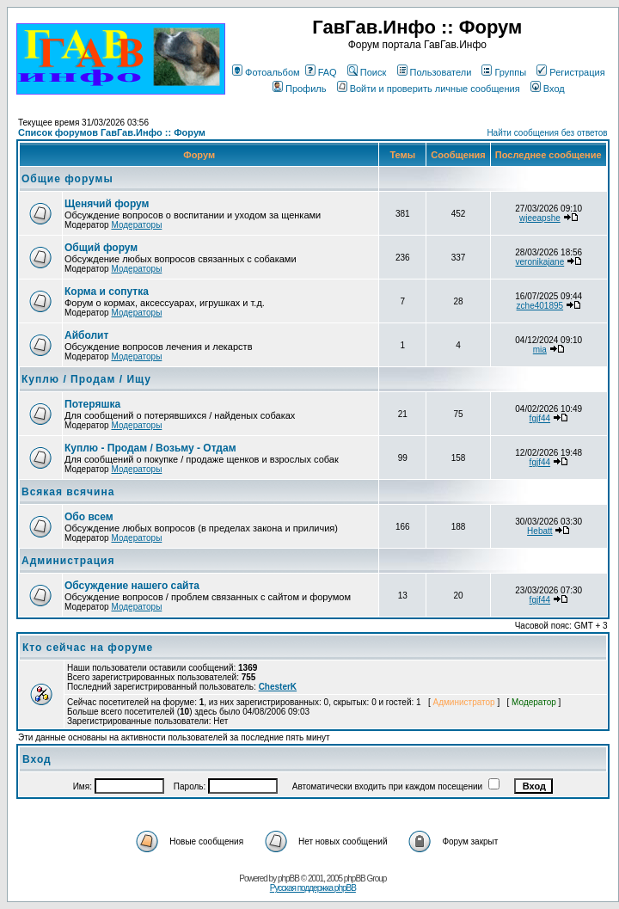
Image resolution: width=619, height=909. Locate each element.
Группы (503, 72)
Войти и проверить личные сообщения (428, 88)
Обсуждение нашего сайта (131, 586)
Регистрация (570, 72)
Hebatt (539, 531)
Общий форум (101, 248)
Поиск (366, 72)
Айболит (86, 335)
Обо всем (88, 517)
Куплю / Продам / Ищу (86, 379)
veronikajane (539, 262)
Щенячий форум (106, 204)
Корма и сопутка (106, 292)
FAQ (321, 72)
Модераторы (136, 225)
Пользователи (434, 72)
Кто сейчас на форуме (87, 648)
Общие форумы (67, 179)
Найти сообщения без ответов (547, 133)
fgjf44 (540, 418)
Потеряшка (92, 404)
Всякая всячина (67, 492)
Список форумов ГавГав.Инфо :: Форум (111, 132)
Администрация (67, 561)
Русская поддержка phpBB (313, 888)
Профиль (300, 88)
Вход (547, 88)
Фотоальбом (266, 72)
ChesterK (278, 686)
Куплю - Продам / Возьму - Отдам (150, 448)
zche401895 (540, 305)
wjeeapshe (540, 218)
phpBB (288, 878)
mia (540, 349)
